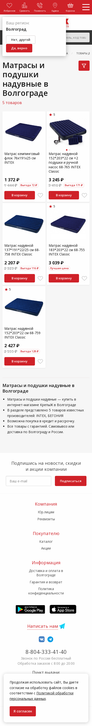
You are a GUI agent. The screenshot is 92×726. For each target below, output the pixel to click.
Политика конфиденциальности (46, 590)
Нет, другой (20, 39)
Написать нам (42, 626)
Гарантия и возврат (46, 582)
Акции (46, 548)
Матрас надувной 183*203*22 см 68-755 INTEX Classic (67, 249)
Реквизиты (46, 519)
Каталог (46, 541)
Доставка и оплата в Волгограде (46, 572)
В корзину (19, 195)
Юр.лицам (46, 512)
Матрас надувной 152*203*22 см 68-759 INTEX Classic (22, 332)
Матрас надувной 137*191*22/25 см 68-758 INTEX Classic (22, 249)
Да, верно (19, 48)
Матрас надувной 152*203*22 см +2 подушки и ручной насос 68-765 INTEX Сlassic (64, 162)
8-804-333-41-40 (46, 651)
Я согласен (22, 711)
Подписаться (70, 481)
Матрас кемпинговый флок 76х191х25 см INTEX (21, 158)
